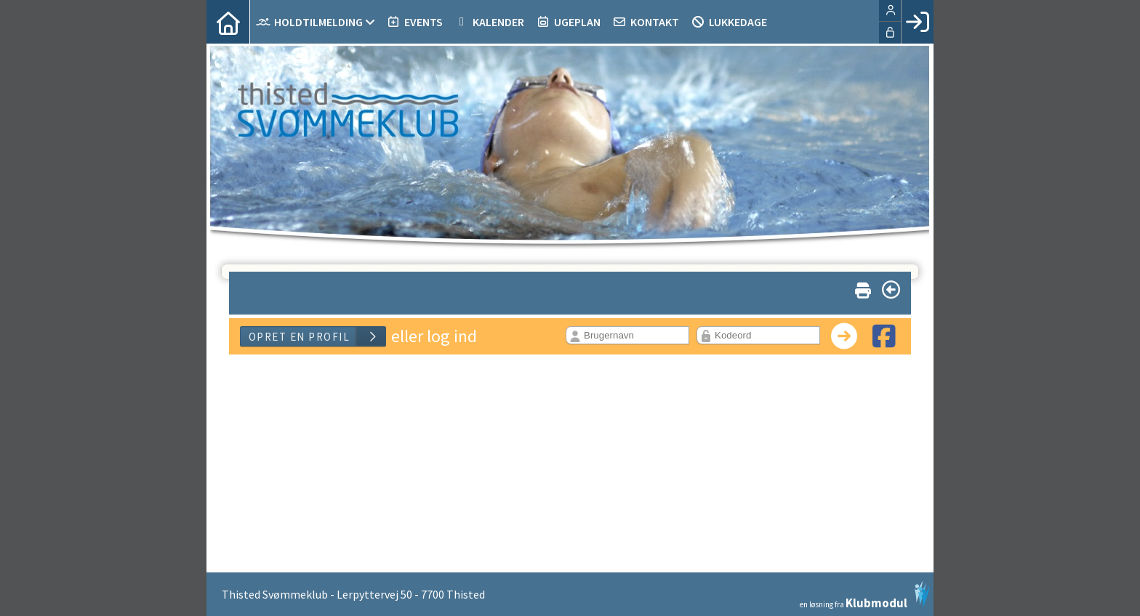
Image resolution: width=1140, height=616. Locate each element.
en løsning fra (865, 595)
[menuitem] (228, 22)
